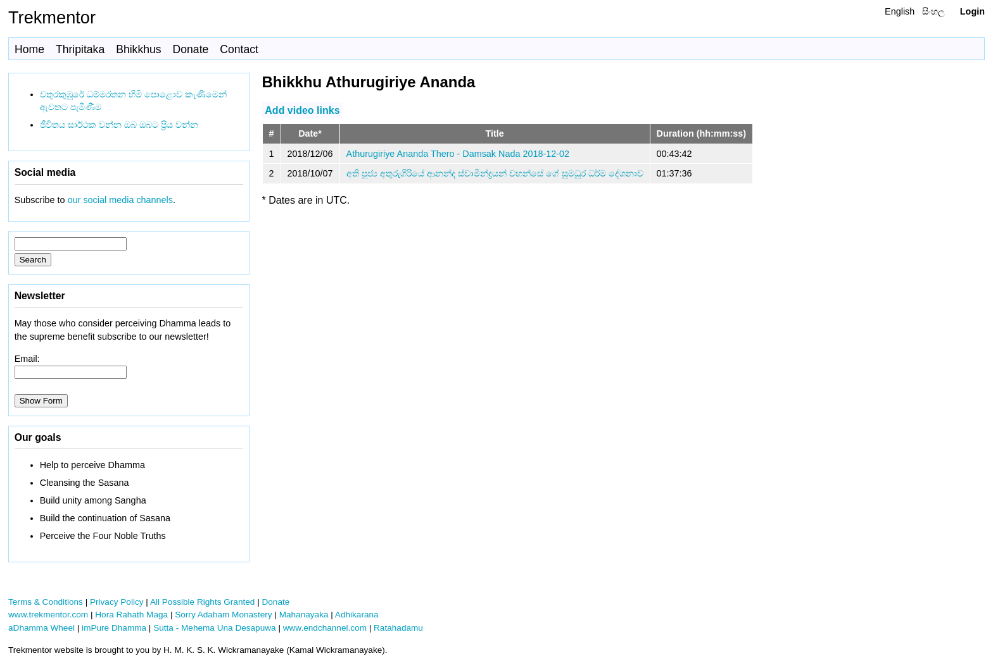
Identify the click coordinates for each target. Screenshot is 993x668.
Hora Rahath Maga (131, 614)
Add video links (302, 109)
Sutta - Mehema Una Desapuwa (214, 628)
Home (29, 49)
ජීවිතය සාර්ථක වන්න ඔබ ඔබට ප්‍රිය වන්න (119, 125)
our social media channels (120, 200)
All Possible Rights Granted (202, 602)
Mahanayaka (304, 614)
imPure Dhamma (114, 628)
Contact (239, 49)
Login (972, 11)
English (899, 11)
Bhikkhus (138, 49)
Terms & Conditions (45, 602)
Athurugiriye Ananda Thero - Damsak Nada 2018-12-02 (458, 154)
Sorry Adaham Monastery (223, 614)
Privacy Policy (117, 602)
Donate (191, 49)
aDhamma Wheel (41, 628)
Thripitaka (80, 49)
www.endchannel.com (325, 628)
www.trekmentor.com (48, 614)
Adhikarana (357, 614)
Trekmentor (52, 17)
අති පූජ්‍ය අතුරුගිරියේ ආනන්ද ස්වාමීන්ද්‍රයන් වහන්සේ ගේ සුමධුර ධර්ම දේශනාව (494, 173)
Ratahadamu (398, 628)
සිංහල (933, 11)
